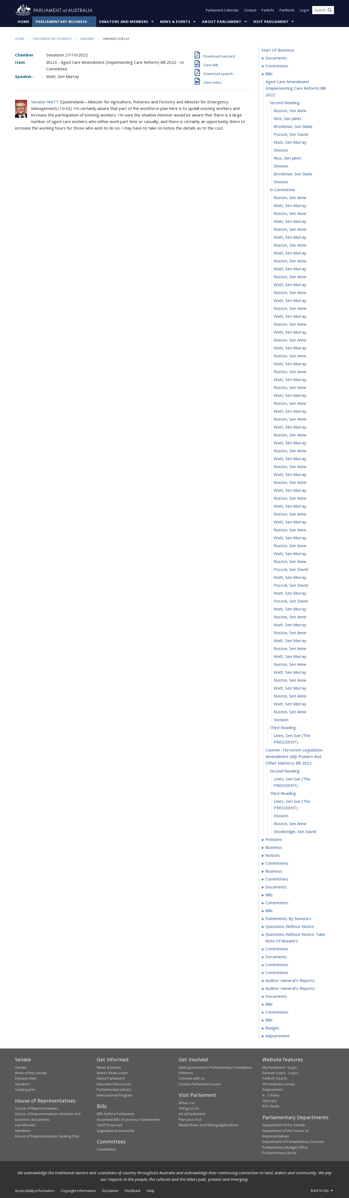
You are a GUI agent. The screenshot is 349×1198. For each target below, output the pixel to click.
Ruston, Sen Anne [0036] (290, 324)
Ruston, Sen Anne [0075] (290, 633)
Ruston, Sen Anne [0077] (290, 648)
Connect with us (192, 1078)
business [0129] (273, 871)
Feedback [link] (133, 1190)
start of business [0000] (277, 50)
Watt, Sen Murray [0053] (290, 459)
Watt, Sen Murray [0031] (290, 284)
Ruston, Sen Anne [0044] (290, 387)
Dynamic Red (25, 1078)
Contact (250, 10)
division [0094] (281, 816)
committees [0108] (276, 863)
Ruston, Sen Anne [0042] (290, 372)
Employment (272, 1089)
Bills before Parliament (115, 1114)
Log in (304, 10)
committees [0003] (276, 66)
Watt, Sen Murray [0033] (290, 300)
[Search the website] (323, 10)
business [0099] (273, 847)
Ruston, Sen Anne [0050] (290, 435)
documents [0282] (276, 996)
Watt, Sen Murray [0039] (290, 348)
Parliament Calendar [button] (222, 10)
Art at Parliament (192, 1114)
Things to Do (189, 1108)
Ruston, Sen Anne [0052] (290, 451)
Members (23, 1130)
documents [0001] (276, 58)
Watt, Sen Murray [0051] (290, 443)
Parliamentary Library (114, 1089)
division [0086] (281, 720)
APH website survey (278, 1084)
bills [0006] (269, 74)
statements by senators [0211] (288, 918)
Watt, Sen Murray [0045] (290, 395)
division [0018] (281, 182)
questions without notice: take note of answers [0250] (295, 938)
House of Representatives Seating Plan (47, 1136)
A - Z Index (270, 1095)
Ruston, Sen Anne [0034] (290, 308)
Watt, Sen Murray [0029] (290, 269)
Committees (106, 1149)
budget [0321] (272, 1028)
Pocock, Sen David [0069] (291, 585)
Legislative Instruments (115, 1130)
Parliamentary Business (61, 21)
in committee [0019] (282, 190)
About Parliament (221, 21)
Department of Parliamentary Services (293, 1141)
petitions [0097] (273, 839)
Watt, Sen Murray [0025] (290, 237)
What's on (187, 1102)
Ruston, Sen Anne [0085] (290, 712)
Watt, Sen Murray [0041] (290, 364)
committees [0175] (276, 903)
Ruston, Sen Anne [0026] (290, 245)
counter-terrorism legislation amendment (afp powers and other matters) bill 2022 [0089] (294, 756)
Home (23, 21)
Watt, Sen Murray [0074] (290, 625)
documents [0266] (276, 957)
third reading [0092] (283, 793)
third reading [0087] (283, 727)
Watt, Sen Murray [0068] (290, 577)
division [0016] (281, 166)
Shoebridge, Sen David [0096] (295, 831)
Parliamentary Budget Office (285, 1147)
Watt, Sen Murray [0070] (290, 593)
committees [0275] (276, 972)
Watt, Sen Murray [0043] (290, 379)
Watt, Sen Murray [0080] (290, 672)
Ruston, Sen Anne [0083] (290, 696)
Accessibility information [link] (35, 1190)
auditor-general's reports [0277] (290, 980)
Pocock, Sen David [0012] (291, 134)
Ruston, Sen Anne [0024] (290, 229)
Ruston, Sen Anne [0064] (290, 546)
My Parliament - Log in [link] (279, 1067)
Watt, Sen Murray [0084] (290, 704)
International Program (114, 1095)
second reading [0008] (285, 103)
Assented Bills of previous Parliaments (128, 1119)
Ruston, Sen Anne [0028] (290, 261)
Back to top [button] (322, 1190)
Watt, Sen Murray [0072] (290, 609)
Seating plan (25, 1089)
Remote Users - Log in (280, 1072)
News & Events (175, 21)
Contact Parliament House (200, 1084)
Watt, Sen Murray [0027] (290, 253)
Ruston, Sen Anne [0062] (290, 530)
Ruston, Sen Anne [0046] (290, 403)
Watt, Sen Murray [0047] (290, 411)
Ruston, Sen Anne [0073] (290, 617)
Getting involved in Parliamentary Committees (215, 1067)
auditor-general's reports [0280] (290, 988)
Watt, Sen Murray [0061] (290, 522)
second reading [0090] (285, 771)
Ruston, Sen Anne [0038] (290, 340)
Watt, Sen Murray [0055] (290, 474)
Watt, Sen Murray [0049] (290, 427)
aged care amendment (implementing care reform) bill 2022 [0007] (296, 88)
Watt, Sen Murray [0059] (290, 506)
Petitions (186, 1072)
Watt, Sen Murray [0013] (290, 142)
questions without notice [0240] (289, 926)
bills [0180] (269, 911)
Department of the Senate (283, 1125)
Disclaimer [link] (110, 1190)
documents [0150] (276, 887)
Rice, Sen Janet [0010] (287, 118)
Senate (21, 1067)
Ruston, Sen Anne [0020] (290, 197)
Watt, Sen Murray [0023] (290, 221)
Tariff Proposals (110, 1125)
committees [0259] (276, 949)
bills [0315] (269, 1020)
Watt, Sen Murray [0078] (290, 656)
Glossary (269, 1100)
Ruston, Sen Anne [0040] (290, 356)
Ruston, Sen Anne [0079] (290, 664)
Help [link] (150, 1190)
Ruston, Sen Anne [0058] (290, 498)
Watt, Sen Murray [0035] (290, 316)
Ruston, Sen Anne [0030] (290, 277)
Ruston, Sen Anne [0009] (290, 110)
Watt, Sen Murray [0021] (290, 205)
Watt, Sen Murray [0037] (290, 332)
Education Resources (114, 1084)
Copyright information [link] (78, 1190)
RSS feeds (270, 1106)
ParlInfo (267, 10)
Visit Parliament (270, 21)
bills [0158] (269, 895)
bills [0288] (269, 1004)
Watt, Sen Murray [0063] (290, 538)
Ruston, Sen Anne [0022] (290, 213)
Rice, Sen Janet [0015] (287, 158)
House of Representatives (36, 1108)
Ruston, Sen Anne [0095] (290, 823)
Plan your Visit (190, 1119)
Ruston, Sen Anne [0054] (290, 466)
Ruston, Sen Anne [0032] (290, 292)
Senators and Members (123, 21)
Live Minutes (25, 1125)
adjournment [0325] (277, 1036)
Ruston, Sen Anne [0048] (290, 419)
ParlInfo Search (274, 1078)
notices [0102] (272, 855)
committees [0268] (276, 965)
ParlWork (286, 10)
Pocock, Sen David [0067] (291, 569)
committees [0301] (276, 1012)
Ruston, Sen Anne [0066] (290, 561)
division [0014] (281, 150)
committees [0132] (276, 879)
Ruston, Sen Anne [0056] (290, 482)
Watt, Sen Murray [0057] (290, 490)
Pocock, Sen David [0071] (291, 601)
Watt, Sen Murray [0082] (290, 688)
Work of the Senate (31, 1072)
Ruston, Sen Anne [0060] (290, 514)
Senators (22, 1084)
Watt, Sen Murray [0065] (290, 553)
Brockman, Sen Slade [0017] (293, 174)
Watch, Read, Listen (112, 1072)
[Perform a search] (330, 10)
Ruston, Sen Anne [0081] (290, 680)
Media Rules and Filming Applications (209, 1125)
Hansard (87, 39)
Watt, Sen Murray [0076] (290, 640)
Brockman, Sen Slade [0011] (293, 126)
